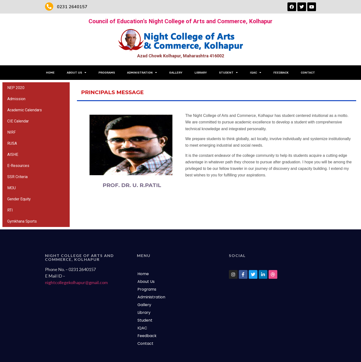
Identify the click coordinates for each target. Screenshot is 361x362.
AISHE (12, 154)
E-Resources (18, 165)
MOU (11, 188)
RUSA (12, 143)
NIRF (11, 132)
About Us (76, 72)
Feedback (281, 72)
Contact (308, 72)
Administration (142, 72)
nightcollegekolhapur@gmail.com (76, 282)
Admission (16, 99)
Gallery (175, 72)
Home (50, 72)
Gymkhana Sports (22, 221)
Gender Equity (19, 199)
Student (228, 72)
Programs (106, 72)
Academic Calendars (24, 110)
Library (201, 72)
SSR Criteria (17, 176)
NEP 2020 (15, 87)
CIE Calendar (18, 121)
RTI (10, 210)
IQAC (255, 72)
